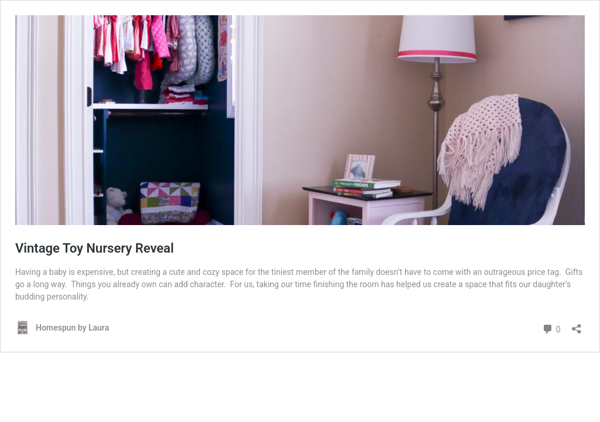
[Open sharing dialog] (576, 325)
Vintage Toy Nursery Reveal (94, 248)
